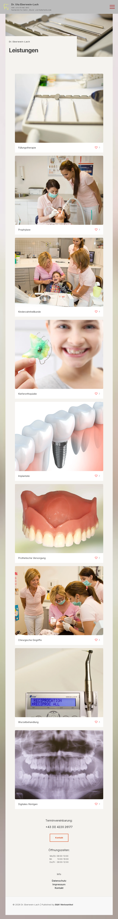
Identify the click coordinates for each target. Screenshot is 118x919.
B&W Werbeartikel (64, 904)
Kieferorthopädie (27, 393)
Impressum (59, 884)
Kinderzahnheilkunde (29, 311)
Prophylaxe (24, 229)
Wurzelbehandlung (28, 722)
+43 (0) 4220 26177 (59, 827)
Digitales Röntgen (28, 804)
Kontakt (59, 887)
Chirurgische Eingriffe (30, 640)
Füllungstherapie (27, 147)
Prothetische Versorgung (32, 558)
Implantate (24, 475)
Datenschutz (59, 880)
